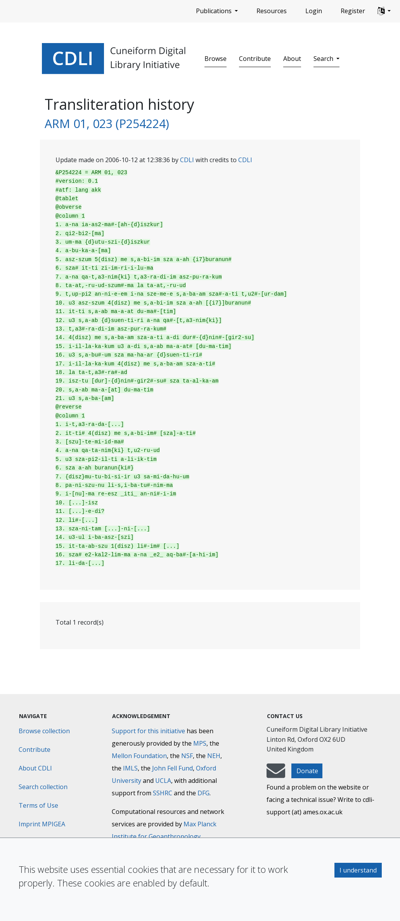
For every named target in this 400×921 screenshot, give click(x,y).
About (292, 58)
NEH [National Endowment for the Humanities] (213, 755)
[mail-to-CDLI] (276, 774)
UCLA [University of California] (163, 780)
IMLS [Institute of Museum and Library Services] (130, 768)
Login (313, 11)
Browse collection (44, 731)
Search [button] (324, 58)
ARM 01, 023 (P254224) (107, 123)
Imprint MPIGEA (42, 824)
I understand (358, 870)
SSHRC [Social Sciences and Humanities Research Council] (162, 793)
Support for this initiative (148, 731)
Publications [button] (214, 11)
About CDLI (35, 768)
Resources (271, 11)
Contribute (255, 58)
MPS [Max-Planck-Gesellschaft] (199, 743)
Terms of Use (38, 805)
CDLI (187, 160)
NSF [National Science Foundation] (187, 755)
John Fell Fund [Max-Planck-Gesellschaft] (172, 768)
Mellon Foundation (139, 755)
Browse (215, 58)
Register (353, 11)
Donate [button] (307, 771)
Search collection (43, 787)
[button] (384, 11)
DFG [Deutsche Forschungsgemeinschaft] (203, 793)
